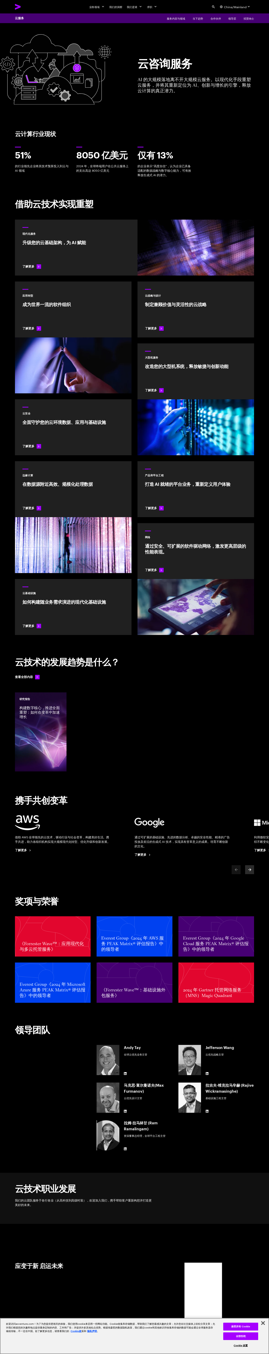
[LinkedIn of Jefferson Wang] (206, 1073)
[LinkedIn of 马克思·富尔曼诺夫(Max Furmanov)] (125, 1111)
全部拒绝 (241, 1336)
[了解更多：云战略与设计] (195, 309)
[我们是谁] (134, 6)
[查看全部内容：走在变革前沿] (27, 677)
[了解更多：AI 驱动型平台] (195, 489)
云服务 (19, 18)
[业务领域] (97, 6)
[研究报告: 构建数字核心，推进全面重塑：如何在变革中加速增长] (41, 731)
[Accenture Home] (26, 7)
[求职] (152, 6)
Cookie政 (76, 1331)
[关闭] (263, 1323)
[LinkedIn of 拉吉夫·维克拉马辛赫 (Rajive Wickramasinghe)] (206, 1111)
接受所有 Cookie (240, 1326)
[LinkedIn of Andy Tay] (125, 1073)
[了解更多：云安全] (73, 427)
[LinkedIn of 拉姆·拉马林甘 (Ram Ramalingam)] (125, 1148)
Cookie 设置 (241, 1345)
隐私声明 (92, 1331)
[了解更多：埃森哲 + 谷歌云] (143, 854)
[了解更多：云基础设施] (73, 607)
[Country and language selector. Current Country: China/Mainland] (235, 6)
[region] (134, 1336)
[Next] (249, 869)
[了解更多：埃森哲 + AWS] (23, 850)
